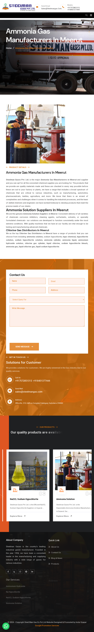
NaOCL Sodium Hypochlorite (66, 499)
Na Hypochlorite (14, 499)
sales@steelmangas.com (51, 9)
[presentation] (27, 335)
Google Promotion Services (47, 625)
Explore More (13, 516)
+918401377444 (73, 10)
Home (9, 48)
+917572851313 (73, 8)
